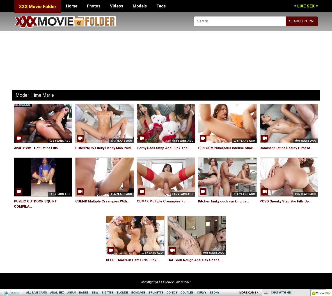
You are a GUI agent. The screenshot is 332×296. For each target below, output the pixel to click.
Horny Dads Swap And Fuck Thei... (165, 148)
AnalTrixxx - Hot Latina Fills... (38, 148)
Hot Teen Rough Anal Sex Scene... (196, 265)
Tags (161, 6)
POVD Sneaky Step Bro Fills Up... (287, 206)
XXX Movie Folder (37, 6)
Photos (93, 6)
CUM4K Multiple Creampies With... (104, 206)
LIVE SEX (306, 6)
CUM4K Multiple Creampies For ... (165, 206)
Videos (116, 6)
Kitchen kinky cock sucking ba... (225, 206)
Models (140, 6)
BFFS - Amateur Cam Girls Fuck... (134, 265)
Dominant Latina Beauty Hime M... (288, 148)
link (328, 225)
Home (71, 6)
